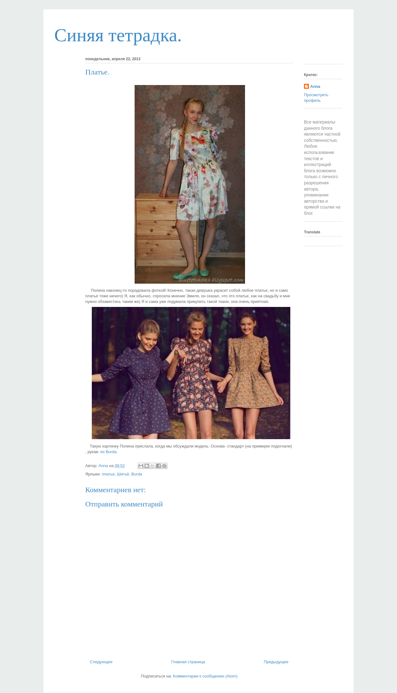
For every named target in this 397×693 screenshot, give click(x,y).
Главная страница (188, 661)
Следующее (101, 661)
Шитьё (123, 474)
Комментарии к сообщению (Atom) (205, 676)
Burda (136, 474)
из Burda (107, 451)
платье (108, 474)
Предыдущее (276, 661)
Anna (315, 86)
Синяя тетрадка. (118, 35)
